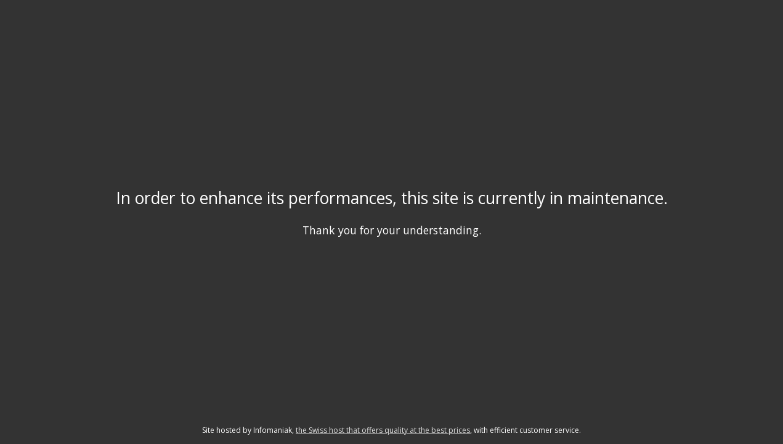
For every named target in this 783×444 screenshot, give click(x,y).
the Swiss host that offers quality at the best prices (383, 430)
